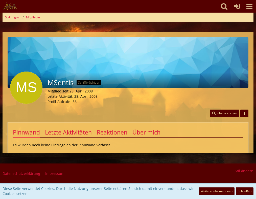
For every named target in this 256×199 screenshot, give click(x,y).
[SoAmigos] (10, 6)
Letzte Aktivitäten (68, 132)
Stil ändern (244, 171)
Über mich (146, 132)
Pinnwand (26, 132)
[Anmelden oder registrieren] (237, 6)
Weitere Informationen (216, 191)
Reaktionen (112, 132)
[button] (249, 6)
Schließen (244, 191)
